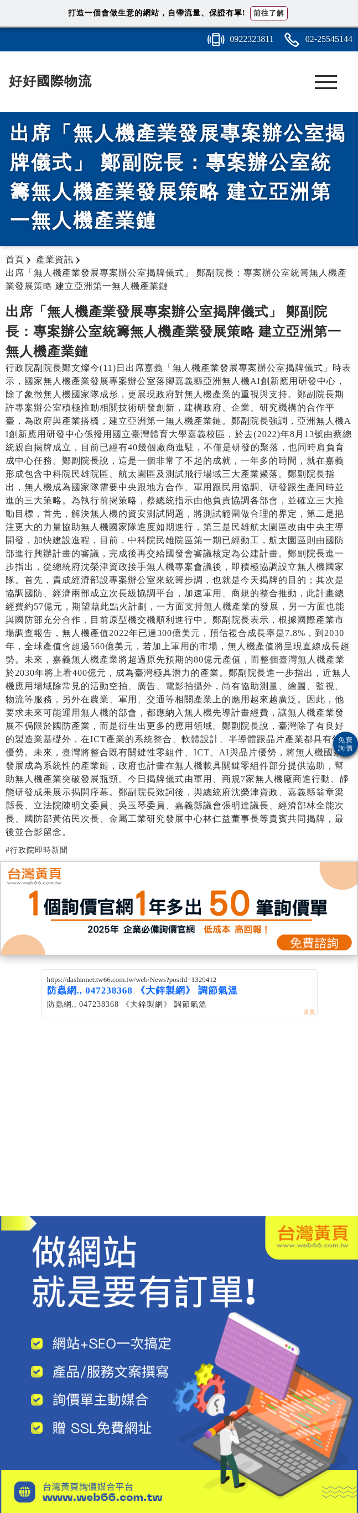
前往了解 (268, 13)
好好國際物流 (50, 81)
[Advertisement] (179, 1128)
